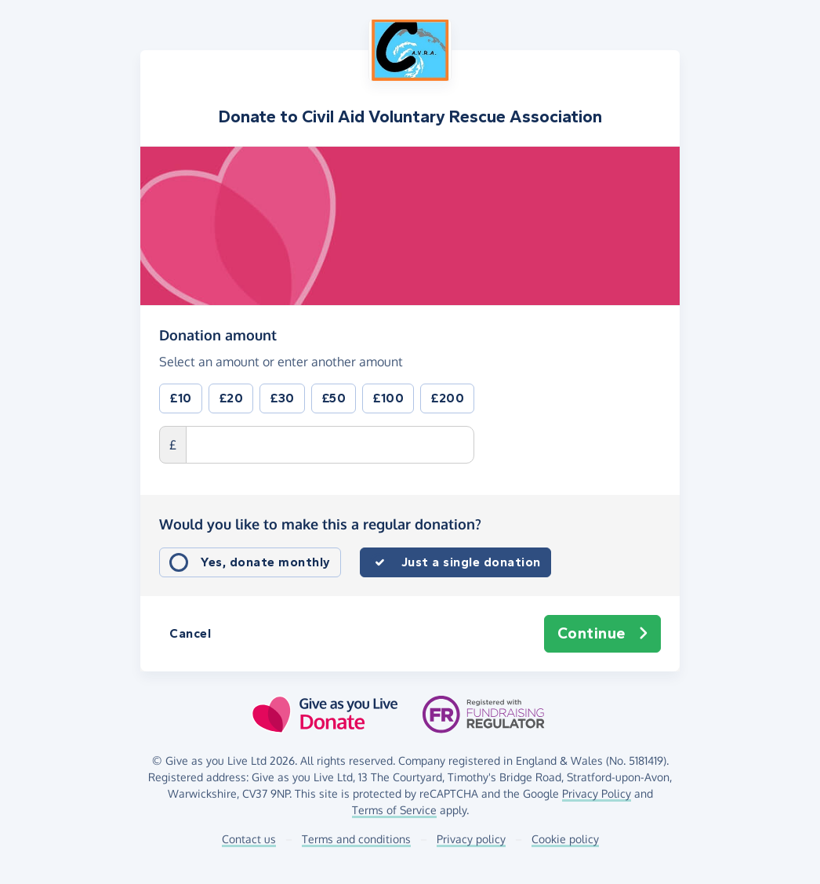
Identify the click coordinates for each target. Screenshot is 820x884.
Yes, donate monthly (266, 562)
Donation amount (218, 334)
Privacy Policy (596, 793)
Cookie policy (565, 839)
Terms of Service (394, 810)
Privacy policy (471, 839)
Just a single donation (471, 562)
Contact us (249, 839)
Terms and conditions (356, 839)
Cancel (190, 633)
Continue (602, 634)
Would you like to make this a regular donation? (320, 524)
